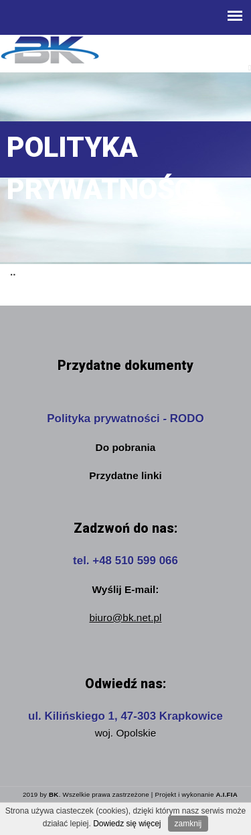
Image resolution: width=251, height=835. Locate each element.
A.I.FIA (227, 794)
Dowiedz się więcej (127, 823)
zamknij (188, 823)
